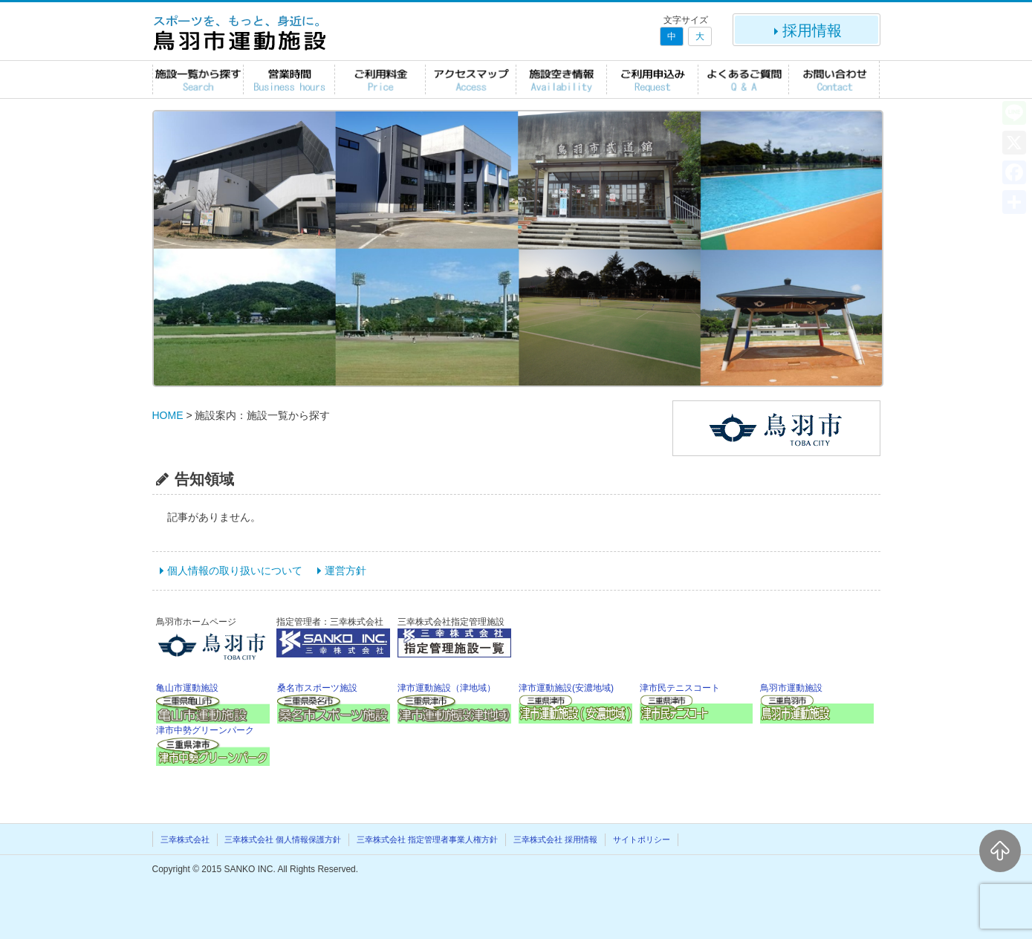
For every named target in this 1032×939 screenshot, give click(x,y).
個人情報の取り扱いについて (234, 570)
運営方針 (345, 570)
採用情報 (806, 30)
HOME (168, 415)
